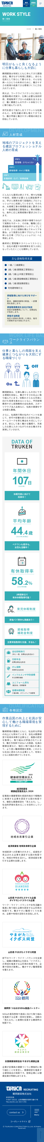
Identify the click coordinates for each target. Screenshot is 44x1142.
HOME (29, 29)
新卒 (26, 3)
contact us (14, 1112)
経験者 (33, 3)
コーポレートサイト (18, 1121)
